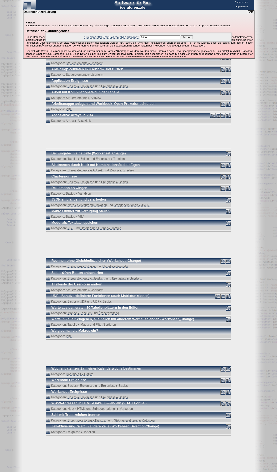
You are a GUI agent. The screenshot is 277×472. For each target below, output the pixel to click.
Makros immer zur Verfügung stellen (80, 211)
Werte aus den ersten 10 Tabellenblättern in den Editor (95, 307)
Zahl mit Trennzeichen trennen (75, 415)
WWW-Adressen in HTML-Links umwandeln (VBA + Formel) (99, 403)
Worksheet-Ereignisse (69, 392)
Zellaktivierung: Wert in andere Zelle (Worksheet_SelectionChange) (105, 426)
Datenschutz (241, 2)
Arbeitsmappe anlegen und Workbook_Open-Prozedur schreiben (103, 104)
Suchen (186, 37)
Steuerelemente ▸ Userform (84, 63)
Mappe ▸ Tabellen (122, 170)
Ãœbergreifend (108, 313)
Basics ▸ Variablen (78, 193)
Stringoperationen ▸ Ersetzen (87, 420)
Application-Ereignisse (69, 81)
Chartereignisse (64, 176)
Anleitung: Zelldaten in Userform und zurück (87, 69)
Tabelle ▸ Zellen (78, 158)
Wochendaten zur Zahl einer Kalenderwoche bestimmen (96, 368)
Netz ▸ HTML (76, 408)
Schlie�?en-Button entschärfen (77, 273)
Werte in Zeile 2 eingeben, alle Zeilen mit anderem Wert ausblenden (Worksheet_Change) (122, 319)
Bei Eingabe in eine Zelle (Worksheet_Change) (88, 153)
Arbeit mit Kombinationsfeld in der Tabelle (85, 92)
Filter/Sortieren (106, 324)
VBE (69, 109)
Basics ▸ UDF (77, 301)
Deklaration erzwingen (69, 188)
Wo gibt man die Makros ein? (74, 331)
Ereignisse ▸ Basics (114, 86)
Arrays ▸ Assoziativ (79, 120)
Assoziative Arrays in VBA (72, 115)
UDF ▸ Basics (102, 301)
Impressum (241, 6)
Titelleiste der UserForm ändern (76, 284)
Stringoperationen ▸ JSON (131, 205)
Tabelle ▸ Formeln (115, 266)
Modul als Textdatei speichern (75, 223)
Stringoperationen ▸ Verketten (112, 408)
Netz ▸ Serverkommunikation (87, 205)
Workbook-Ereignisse (68, 380)
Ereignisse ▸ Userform (127, 278)
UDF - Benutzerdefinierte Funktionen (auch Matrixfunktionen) (100, 296)
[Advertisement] (138, 136)
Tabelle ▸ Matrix (78, 324)
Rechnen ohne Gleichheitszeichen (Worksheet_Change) (96, 261)
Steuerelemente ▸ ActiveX (83, 98)
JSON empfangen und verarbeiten (78, 199)
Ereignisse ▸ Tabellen (110, 158)
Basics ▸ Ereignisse (81, 86)
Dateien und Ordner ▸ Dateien (101, 228)
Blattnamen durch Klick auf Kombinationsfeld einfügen (95, 165)
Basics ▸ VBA (75, 216)
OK (251, 12)
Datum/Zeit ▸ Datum (79, 374)
